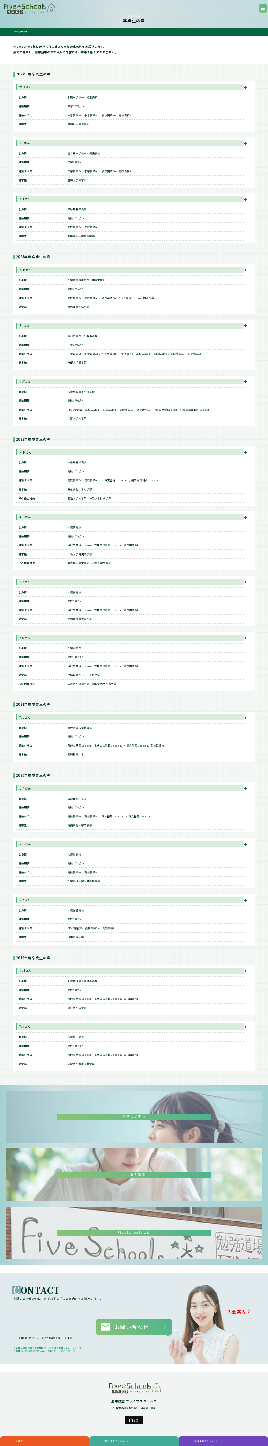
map (134, 1408)
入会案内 (245, 1309)
